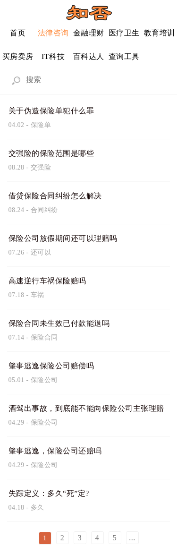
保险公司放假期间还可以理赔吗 (63, 238)
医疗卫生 (124, 33)
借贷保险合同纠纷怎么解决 (55, 196)
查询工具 (124, 56)
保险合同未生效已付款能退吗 (59, 323)
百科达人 (88, 56)
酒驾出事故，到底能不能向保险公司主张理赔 (86, 408)
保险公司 (44, 380)
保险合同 (44, 337)
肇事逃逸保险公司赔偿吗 (51, 366)
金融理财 (88, 33)
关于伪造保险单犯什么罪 (51, 111)
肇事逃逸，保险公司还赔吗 (55, 451)
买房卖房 (18, 56)
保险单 (41, 124)
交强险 (41, 167)
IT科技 (53, 56)
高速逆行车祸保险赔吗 (47, 281)
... (132, 538)
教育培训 (159, 33)
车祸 (37, 294)
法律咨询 (53, 33)
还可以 (41, 252)
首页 (17, 33)
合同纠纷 (44, 209)
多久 (37, 507)
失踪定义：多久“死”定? (48, 493)
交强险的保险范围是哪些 (51, 153)
